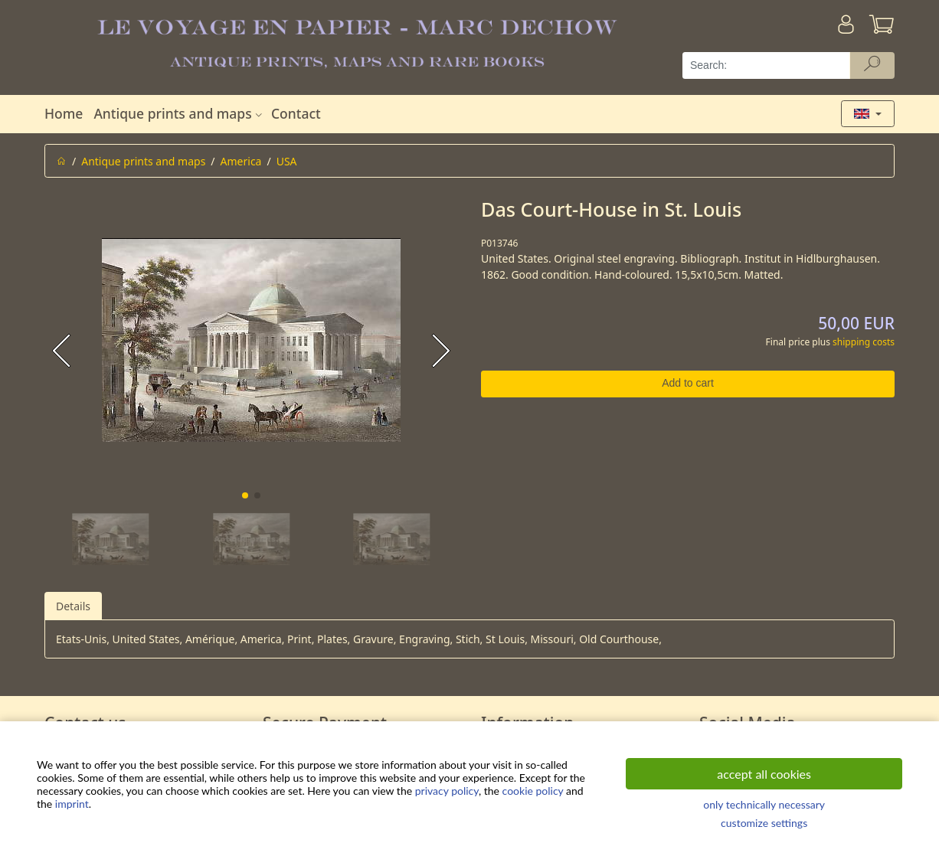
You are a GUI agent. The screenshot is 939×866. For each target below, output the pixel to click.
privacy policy (447, 790)
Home (63, 113)
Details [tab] (73, 606)
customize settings (764, 822)
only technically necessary (764, 804)
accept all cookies (764, 773)
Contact (296, 113)
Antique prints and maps (179, 113)
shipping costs (864, 341)
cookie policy (533, 790)
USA (286, 161)
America (241, 161)
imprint (72, 803)
